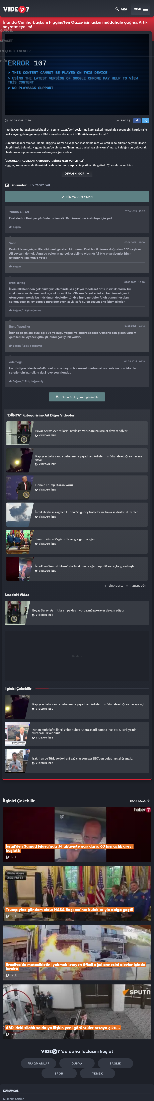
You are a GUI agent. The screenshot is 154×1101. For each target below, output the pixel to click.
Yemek (78, 1020)
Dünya (60, 1008)
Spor (128, 1008)
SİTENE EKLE (113, 584)
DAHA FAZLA (140, 799)
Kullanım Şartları (13, 1045)
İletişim (8, 1063)
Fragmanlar (25, 1008)
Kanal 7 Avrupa (60, 1091)
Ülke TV (75, 1091)
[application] (77, 74)
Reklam (8, 1054)
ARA (121, 10)
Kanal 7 (27, 1091)
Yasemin (122, 1091)
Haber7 (97, 1091)
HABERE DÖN (136, 584)
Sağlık (94, 1008)
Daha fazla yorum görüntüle (77, 395)
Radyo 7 (44, 1091)
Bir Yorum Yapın (77, 197)
